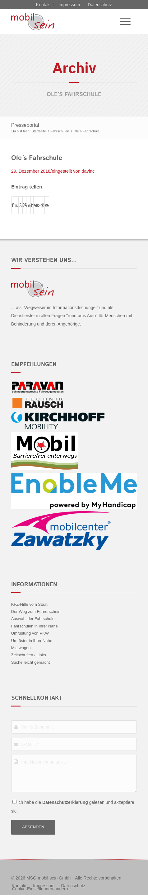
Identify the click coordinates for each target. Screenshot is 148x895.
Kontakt (43, 4)
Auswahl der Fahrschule (32, 618)
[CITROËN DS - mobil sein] (61, 21)
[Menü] (122, 21)
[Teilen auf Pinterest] (24, 205)
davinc (88, 171)
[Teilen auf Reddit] (41, 205)
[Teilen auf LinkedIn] (28, 205)
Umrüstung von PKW (30, 633)
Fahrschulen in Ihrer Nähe (34, 626)
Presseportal (25, 125)
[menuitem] (122, 21)
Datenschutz (100, 4)
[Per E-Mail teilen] (47, 205)
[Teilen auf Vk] (36, 205)
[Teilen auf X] (16, 205)
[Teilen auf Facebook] (13, 205)
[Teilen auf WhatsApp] (20, 205)
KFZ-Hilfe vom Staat (29, 604)
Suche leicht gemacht (30, 662)
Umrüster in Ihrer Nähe (31, 640)
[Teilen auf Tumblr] (32, 205)
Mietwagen (21, 647)
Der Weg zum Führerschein (36, 611)
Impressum (69, 4)
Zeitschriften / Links (28, 655)
